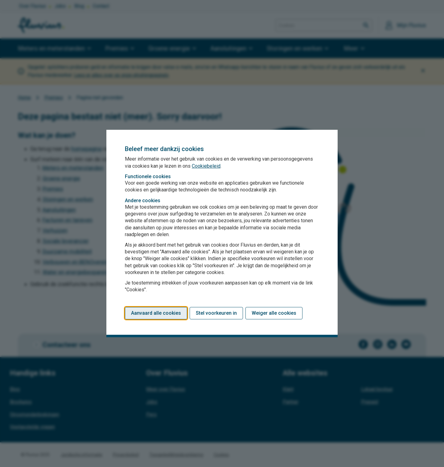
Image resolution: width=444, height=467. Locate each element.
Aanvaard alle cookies (156, 313)
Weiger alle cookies (274, 313)
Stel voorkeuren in (216, 313)
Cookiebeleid (206, 166)
